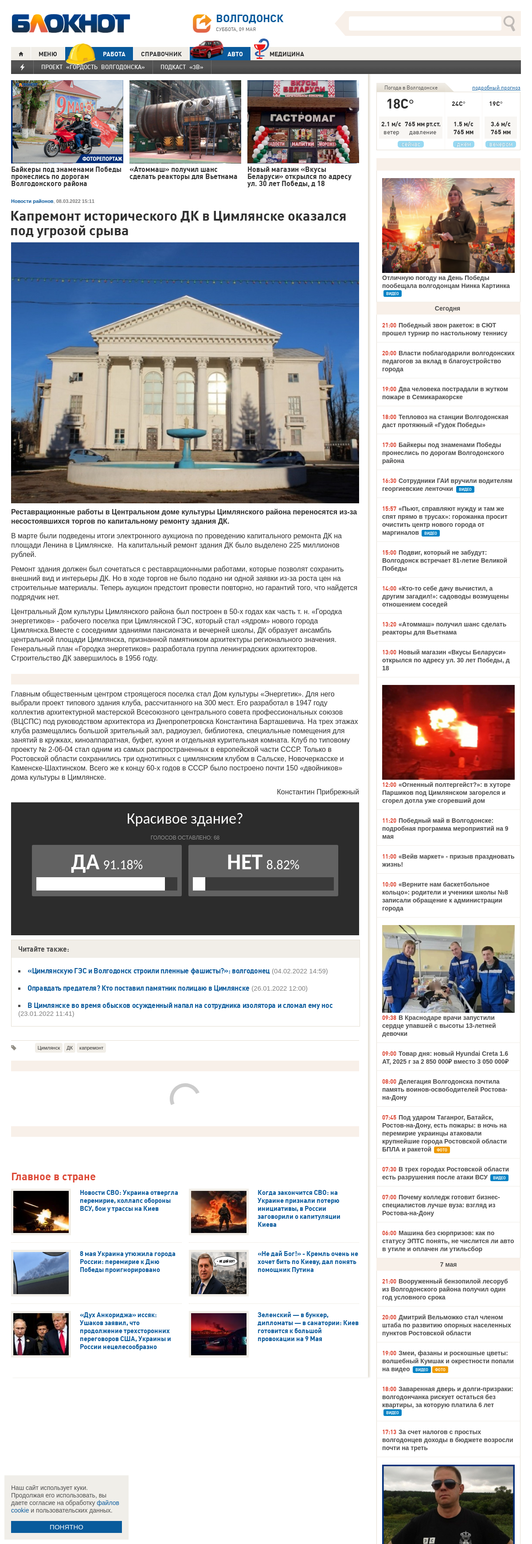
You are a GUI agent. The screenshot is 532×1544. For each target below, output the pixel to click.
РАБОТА (95, 54)
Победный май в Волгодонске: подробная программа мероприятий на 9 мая (445, 828)
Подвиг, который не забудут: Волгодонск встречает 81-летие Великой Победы (444, 560)
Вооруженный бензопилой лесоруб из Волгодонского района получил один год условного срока (445, 1289)
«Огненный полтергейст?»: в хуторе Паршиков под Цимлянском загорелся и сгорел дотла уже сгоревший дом (446, 792)
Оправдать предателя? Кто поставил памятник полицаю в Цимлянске (138, 988)
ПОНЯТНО (66, 1527)
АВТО (216, 54)
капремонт (91, 1047)
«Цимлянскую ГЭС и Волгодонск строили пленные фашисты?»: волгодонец (148, 970)
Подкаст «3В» (181, 66)
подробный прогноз (496, 87)
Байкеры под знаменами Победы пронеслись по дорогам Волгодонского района (443, 452)
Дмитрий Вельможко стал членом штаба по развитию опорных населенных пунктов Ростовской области (446, 1325)
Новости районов (32, 201)
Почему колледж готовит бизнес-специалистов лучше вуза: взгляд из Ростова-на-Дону (441, 1205)
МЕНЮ (48, 54)
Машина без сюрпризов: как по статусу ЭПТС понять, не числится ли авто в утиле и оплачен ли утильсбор (448, 1240)
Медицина (279, 53)
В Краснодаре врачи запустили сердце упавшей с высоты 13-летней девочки (439, 1025)
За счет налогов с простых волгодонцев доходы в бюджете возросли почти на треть (447, 1439)
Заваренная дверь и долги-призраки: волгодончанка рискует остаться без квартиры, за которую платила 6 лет (447, 1396)
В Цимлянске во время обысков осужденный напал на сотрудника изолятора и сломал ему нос (179, 1005)
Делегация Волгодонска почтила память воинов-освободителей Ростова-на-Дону (444, 1089)
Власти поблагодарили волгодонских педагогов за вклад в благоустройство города (448, 361)
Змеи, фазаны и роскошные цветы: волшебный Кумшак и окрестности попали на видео (448, 1361)
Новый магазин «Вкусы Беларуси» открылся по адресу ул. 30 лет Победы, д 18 (446, 660)
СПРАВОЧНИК (161, 54)
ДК (69, 1047)
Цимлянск (49, 1047)
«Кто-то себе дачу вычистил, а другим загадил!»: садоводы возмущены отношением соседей (445, 596)
